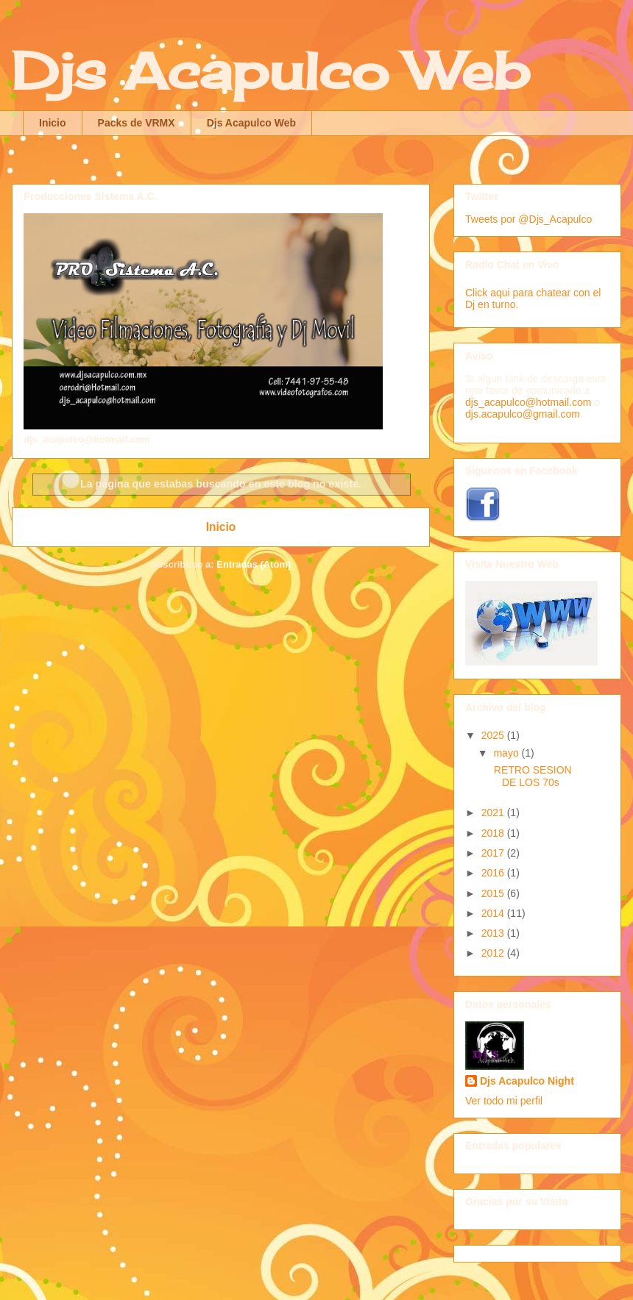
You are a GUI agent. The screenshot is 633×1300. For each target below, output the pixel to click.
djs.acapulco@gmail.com (522, 414)
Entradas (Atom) (253, 564)
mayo (507, 753)
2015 (494, 893)
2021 (494, 812)
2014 (494, 913)
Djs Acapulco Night (527, 1081)
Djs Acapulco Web (270, 70)
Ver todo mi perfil (503, 1101)
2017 (494, 853)
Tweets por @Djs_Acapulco (528, 219)
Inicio (52, 123)
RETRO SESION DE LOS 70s (531, 776)
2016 (494, 873)
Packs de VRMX (136, 123)
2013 (494, 933)
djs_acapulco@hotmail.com (528, 402)
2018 (494, 833)
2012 (494, 953)
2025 (494, 735)
